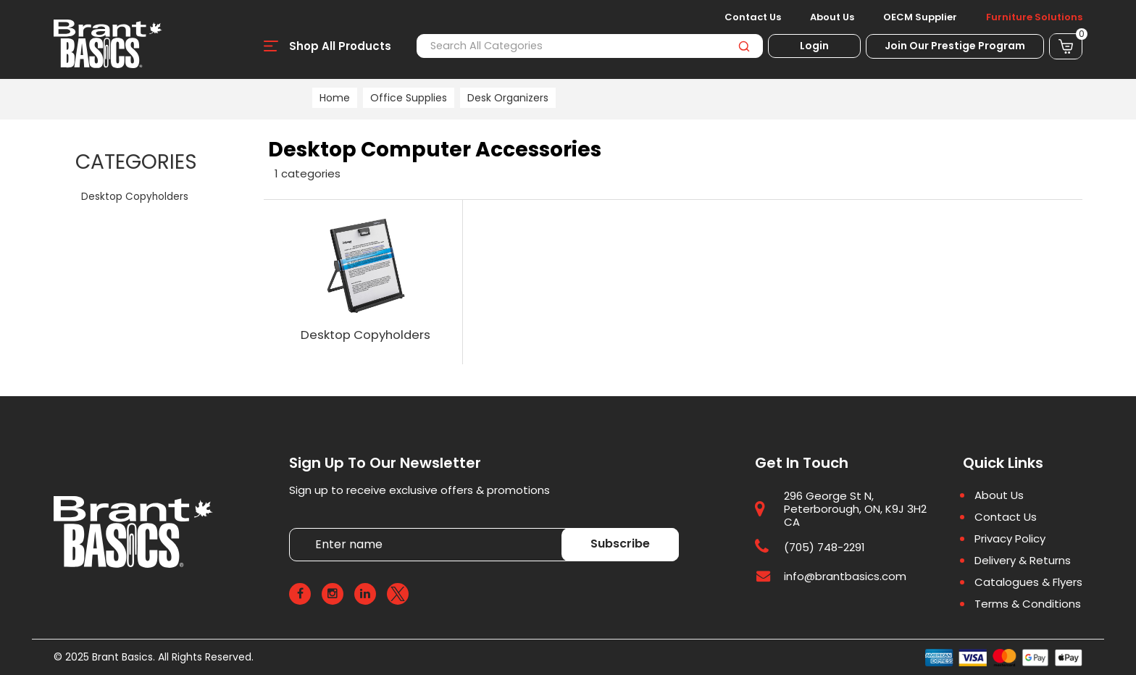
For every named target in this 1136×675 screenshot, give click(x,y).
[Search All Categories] (590, 46)
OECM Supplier (920, 17)
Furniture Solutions (1034, 17)
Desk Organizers (507, 98)
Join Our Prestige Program (955, 45)
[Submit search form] (744, 46)
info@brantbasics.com (845, 576)
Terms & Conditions (1027, 604)
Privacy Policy (1009, 539)
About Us (832, 17)
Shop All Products (340, 46)
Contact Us (752, 17)
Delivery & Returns (1022, 560)
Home (335, 98)
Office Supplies (408, 98)
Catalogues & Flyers (1028, 582)
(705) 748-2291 (824, 547)
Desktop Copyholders (134, 197)
